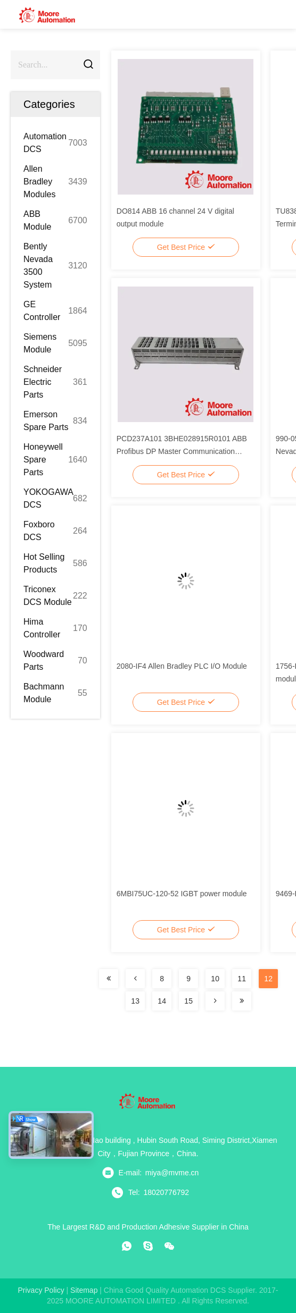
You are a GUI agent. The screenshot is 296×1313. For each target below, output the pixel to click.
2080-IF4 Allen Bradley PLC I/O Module (182, 666)
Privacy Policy (41, 1290)
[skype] (148, 1246)
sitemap (83, 1290)
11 (241, 978)
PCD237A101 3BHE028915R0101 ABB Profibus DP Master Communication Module (182, 451)
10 (215, 978)
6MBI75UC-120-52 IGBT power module (182, 893)
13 (135, 1001)
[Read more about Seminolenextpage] (108, 978)
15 (188, 1001)
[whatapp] (126, 1246)
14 (162, 1001)
